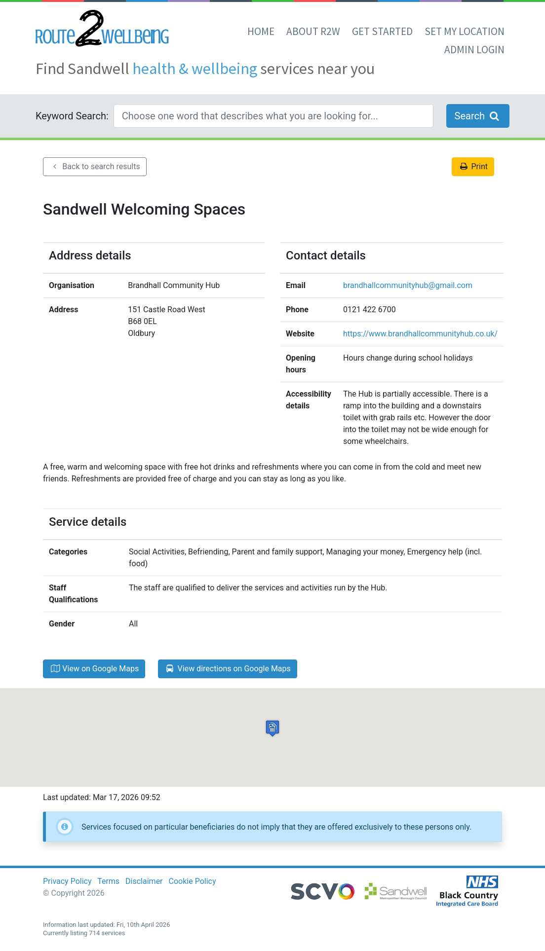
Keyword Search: (72, 116)
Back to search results (94, 166)
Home (260, 31)
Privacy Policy (67, 881)
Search (478, 116)
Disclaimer (143, 881)
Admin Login (474, 49)
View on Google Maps (94, 668)
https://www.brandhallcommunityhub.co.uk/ (420, 333)
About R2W (313, 31)
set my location (465, 31)
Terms (108, 881)
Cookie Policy (192, 881)
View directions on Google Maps (227, 668)
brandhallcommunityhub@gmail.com (407, 285)
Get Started (382, 31)
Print (473, 166)
